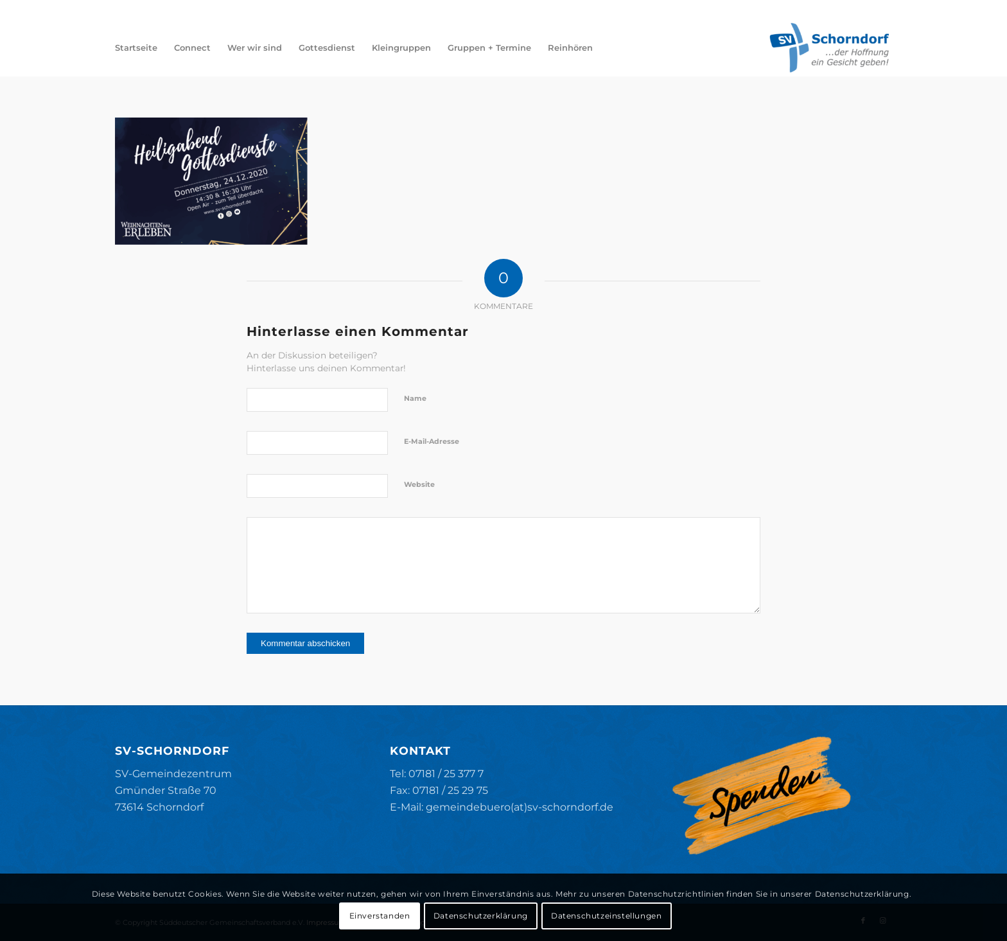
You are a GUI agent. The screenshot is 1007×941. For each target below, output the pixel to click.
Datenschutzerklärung (480, 915)
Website (419, 484)
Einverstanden (379, 915)
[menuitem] (136, 47)
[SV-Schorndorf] (829, 47)
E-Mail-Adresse (431, 441)
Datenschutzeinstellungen (606, 915)
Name (415, 398)
